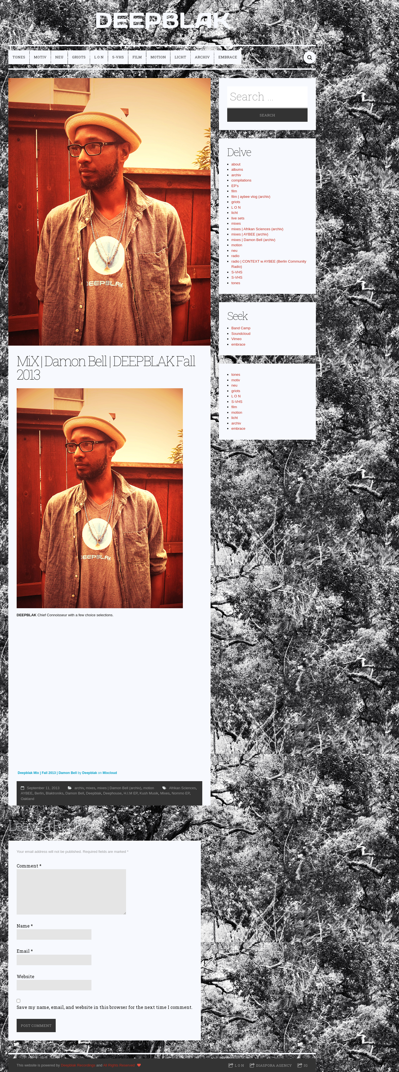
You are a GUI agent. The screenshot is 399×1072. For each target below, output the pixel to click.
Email (25, 951)
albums (237, 169)
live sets (237, 218)
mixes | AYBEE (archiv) (249, 234)
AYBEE (26, 793)
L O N (99, 57)
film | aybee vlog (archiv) (250, 197)
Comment (29, 866)
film (137, 57)
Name (25, 926)
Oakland (27, 799)
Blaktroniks (54, 793)
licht (180, 57)
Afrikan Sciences (182, 788)
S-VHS (118, 57)
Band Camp (240, 328)
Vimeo (236, 339)
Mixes (165, 793)
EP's (235, 186)
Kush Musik (149, 793)
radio (235, 256)
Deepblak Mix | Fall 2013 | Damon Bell (48, 773)
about (236, 164)
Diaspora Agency (274, 1065)
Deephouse (112, 793)
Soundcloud (240, 334)
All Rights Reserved (119, 1065)
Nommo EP (181, 793)
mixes (90, 788)
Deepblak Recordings (78, 1065)
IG (306, 1065)
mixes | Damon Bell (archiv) (119, 788)
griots (79, 57)
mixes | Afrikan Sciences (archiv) (257, 229)
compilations (241, 180)
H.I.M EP (130, 793)
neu (59, 57)
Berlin (39, 793)
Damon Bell (74, 793)
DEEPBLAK (162, 20)
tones (18, 57)
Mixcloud (110, 773)
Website (25, 976)
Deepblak (89, 773)
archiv (202, 57)
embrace (227, 57)
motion (158, 57)
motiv (40, 57)
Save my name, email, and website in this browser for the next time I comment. (105, 1007)
